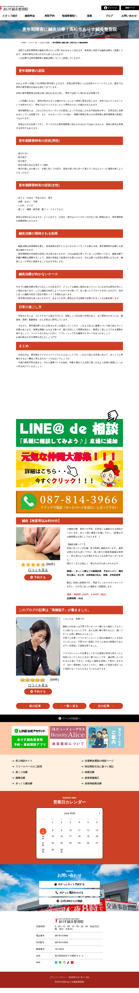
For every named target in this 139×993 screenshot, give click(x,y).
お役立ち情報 (45, 43)
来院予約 (50, 15)
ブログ (109, 15)
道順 (89, 15)
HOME (23, 43)
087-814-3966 (61, 935)
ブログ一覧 (33, 43)
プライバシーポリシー (58, 977)
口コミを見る (38, 570)
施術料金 (30, 15)
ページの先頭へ (70, 718)
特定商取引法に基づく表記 (79, 977)
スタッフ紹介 (10, 15)
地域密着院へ (69, 15)
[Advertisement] (69, 389)
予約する (38, 577)
